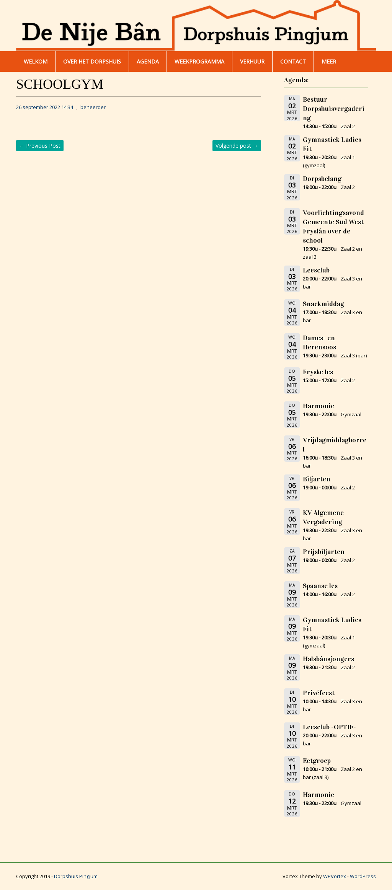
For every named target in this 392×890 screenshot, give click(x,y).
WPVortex (334, 876)
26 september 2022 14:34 (44, 107)
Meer (329, 61)
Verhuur (252, 61)
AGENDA (148, 61)
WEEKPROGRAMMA (199, 61)
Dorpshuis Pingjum (76, 876)
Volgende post (237, 145)
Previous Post (39, 145)
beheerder (93, 107)
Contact (293, 61)
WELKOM (35, 61)
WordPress (363, 876)
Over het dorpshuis (92, 61)
